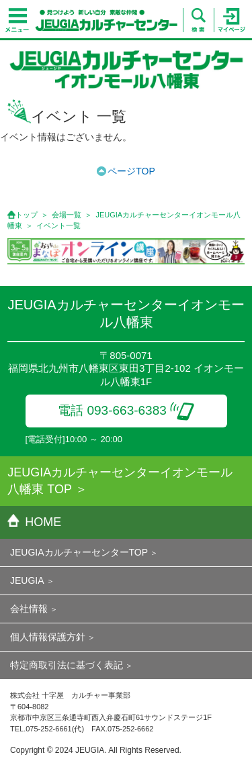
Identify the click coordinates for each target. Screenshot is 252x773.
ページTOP (131, 171)
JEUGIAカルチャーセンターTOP (79, 552)
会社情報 (29, 608)
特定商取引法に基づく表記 (66, 665)
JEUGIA (27, 580)
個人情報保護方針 (47, 636)
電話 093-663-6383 (126, 410)
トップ (26, 215)
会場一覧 (66, 215)
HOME (34, 522)
